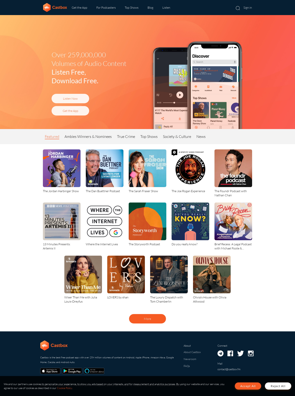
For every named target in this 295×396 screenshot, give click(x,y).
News (201, 136)
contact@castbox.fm (228, 369)
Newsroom (190, 359)
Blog (150, 7)
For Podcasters (106, 7)
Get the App (79, 7)
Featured (52, 136)
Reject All (278, 386)
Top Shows (131, 7)
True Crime (126, 136)
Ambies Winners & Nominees (88, 136)
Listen (166, 7)
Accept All (248, 386)
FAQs (187, 366)
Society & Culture (177, 136)
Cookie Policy (64, 388)
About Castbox (192, 352)
